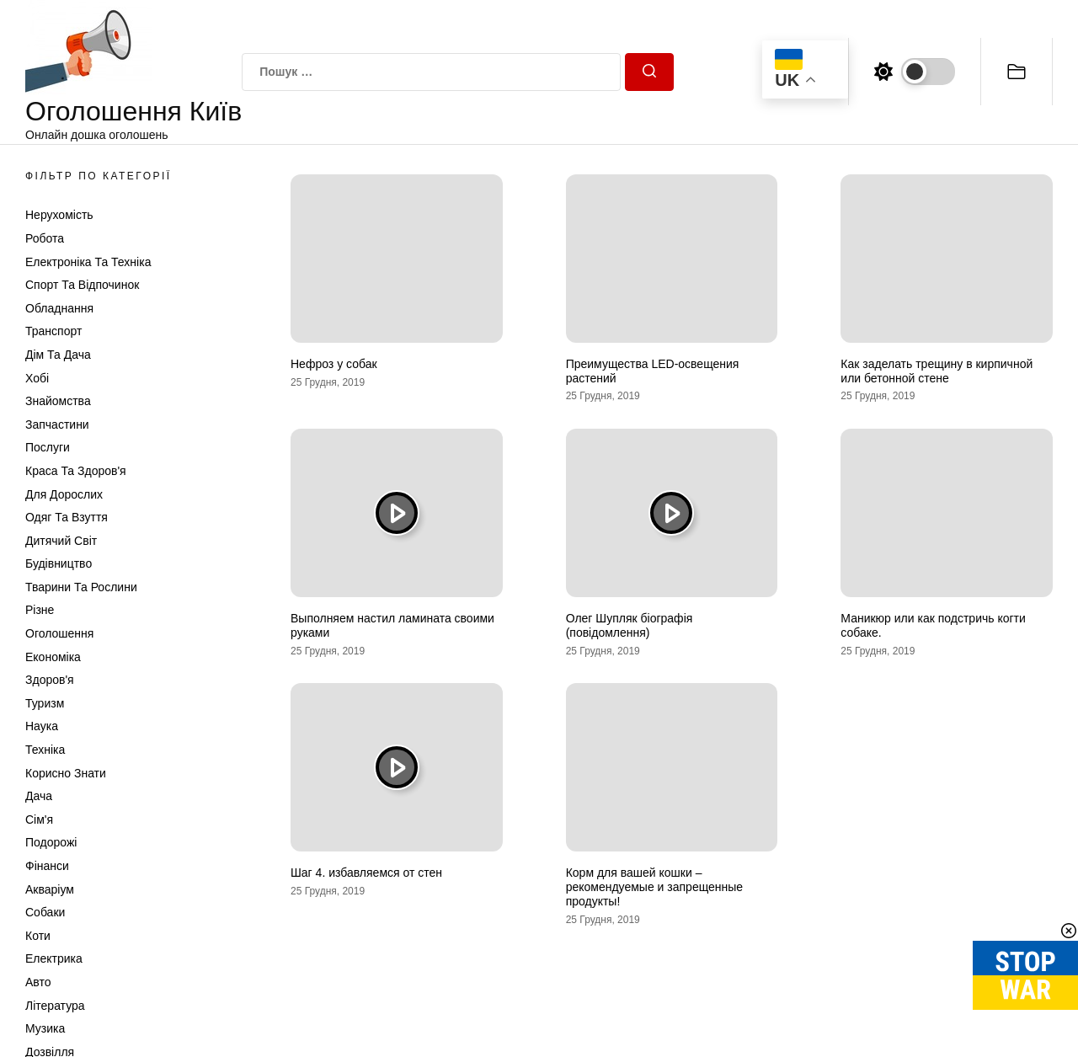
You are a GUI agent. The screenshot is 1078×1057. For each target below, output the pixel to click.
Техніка (45, 749)
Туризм (44, 703)
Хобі (37, 378)
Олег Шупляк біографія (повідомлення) (629, 625)
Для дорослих (64, 494)
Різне (39, 610)
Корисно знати (65, 773)
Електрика (54, 958)
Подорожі (51, 842)
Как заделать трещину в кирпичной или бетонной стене (937, 371)
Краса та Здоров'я (75, 471)
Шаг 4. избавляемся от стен (366, 872)
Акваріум (49, 889)
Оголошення (59, 633)
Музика (45, 1028)
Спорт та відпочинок (82, 284)
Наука (41, 726)
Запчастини (57, 424)
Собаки (45, 912)
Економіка (53, 657)
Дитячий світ (61, 540)
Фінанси (47, 866)
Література (55, 1005)
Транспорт (53, 331)
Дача (38, 796)
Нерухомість (59, 215)
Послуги (47, 447)
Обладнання (59, 308)
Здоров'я (49, 679)
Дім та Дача (58, 354)
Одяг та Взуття (66, 517)
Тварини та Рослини (81, 587)
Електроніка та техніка (88, 262)
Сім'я (39, 819)
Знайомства (58, 401)
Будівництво (58, 563)
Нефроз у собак (334, 364)
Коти (38, 935)
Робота (44, 238)
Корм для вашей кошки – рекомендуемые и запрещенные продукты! (654, 887)
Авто (38, 982)
